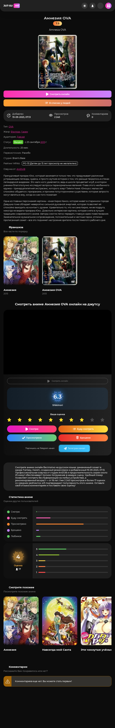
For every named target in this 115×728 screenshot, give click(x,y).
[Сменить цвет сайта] (84, 6)
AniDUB (21, 169)
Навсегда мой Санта (56, 649)
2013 (42, 142)
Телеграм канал (76, 448)
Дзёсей (21, 136)
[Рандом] (100, 6)
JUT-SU (12, 6)
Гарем (24, 131)
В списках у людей (59, 103)
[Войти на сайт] (92, 6)
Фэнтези (15, 131)
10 (105, 420)
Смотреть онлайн (59, 94)
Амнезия (10, 290)
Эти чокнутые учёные (97, 649)
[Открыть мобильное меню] (108, 6)
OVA (11, 126)
